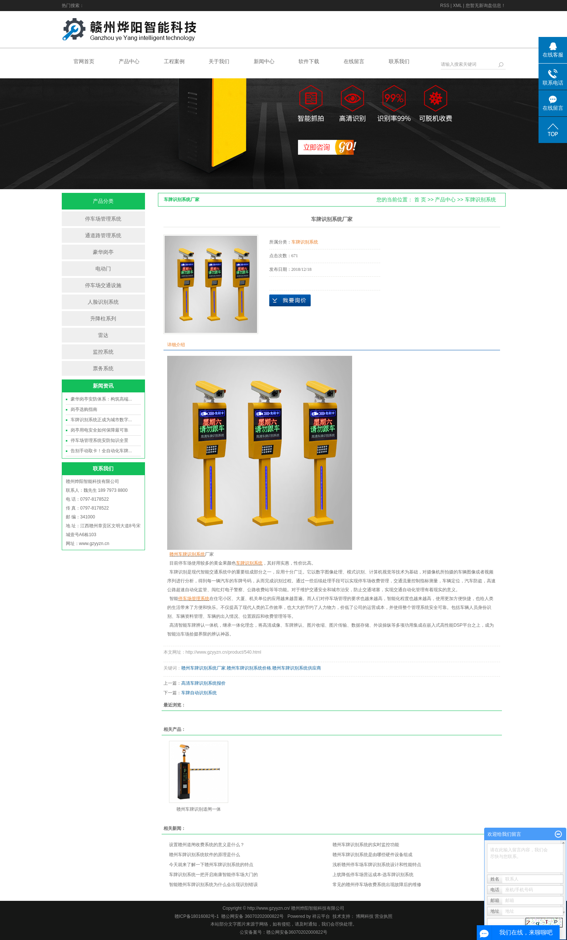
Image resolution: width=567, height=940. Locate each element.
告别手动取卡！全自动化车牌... (101, 450)
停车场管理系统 (103, 219)
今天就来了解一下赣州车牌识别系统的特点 (211, 864)
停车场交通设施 (103, 285)
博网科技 (364, 916)
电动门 (103, 269)
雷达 (103, 335)
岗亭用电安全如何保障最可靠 (99, 430)
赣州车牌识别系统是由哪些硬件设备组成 (372, 854)
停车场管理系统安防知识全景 (99, 440)
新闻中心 (264, 61)
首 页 (420, 199)
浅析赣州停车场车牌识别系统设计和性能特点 (377, 864)
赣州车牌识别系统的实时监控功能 (366, 844)
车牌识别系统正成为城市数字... (101, 419)
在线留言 (354, 61)
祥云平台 (321, 916)
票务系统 (103, 368)
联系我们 (399, 61)
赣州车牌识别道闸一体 (198, 809)
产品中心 (129, 61)
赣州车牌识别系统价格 (249, 668)
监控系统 (103, 352)
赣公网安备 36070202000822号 (252, 916)
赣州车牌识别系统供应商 (296, 668)
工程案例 (174, 61)
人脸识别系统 (103, 302)
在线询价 (290, 300)
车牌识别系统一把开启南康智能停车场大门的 (213, 874)
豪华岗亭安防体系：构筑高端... (101, 399)
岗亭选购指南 (84, 409)
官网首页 (84, 61)
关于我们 (219, 61)
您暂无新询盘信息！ (486, 5)
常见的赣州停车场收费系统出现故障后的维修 (377, 884)
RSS (444, 5)
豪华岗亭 (103, 252)
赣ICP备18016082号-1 (197, 916)
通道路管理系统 (103, 235)
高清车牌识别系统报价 (203, 683)
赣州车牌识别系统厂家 (203, 668)
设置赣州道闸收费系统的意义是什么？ (206, 844)
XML (457, 5)
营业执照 (383, 916)
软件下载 (308, 61)
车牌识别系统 (480, 199)
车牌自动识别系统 (199, 692)
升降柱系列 (103, 318)
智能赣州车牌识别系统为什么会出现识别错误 (213, 884)
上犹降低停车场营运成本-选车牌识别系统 (373, 874)
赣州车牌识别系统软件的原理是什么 (204, 854)
